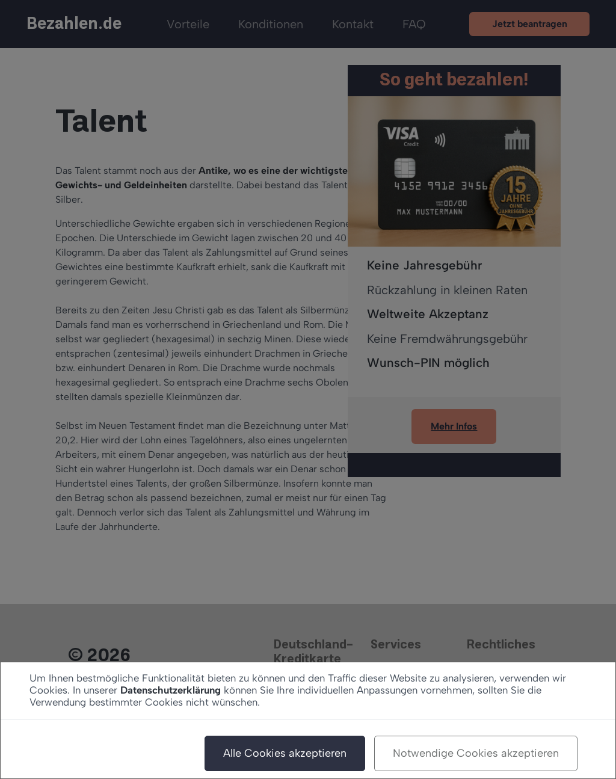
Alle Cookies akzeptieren (284, 753)
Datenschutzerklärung (170, 690)
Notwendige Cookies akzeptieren (476, 753)
